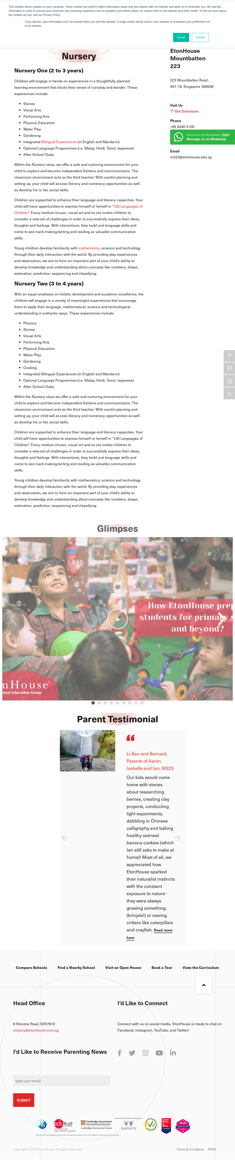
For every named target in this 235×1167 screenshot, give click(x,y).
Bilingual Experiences (59, 141)
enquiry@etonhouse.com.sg (36, 1030)
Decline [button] (200, 37)
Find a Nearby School (76, 967)
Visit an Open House (123, 967)
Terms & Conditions (190, 1149)
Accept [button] (181, 37)
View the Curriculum (201, 967)
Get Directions (184, 111)
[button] (93, 703)
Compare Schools (31, 967)
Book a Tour (162, 967)
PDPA (212, 1149)
